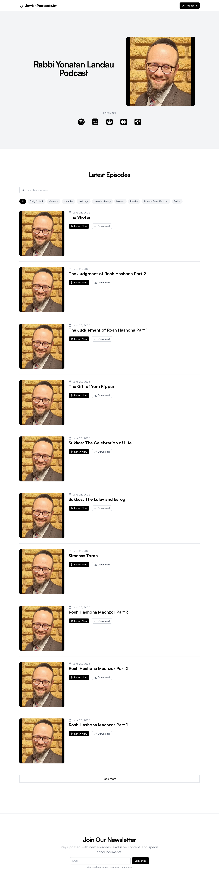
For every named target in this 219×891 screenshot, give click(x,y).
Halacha (68, 201)
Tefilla (177, 201)
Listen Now (79, 226)
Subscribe (140, 860)
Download (102, 226)
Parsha (134, 201)
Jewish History (102, 201)
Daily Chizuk (36, 201)
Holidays (83, 201)
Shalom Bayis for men (156, 201)
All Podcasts (189, 5)
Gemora (53, 201)
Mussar (120, 201)
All (22, 201)
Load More (109, 778)
